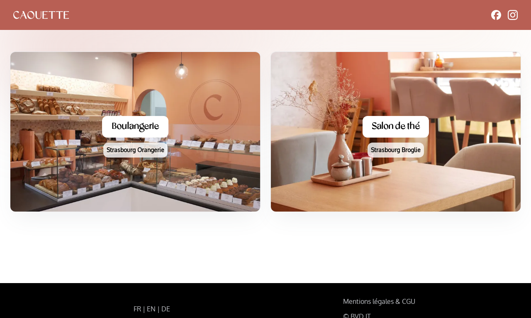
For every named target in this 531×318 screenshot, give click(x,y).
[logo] (41, 15)
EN (151, 309)
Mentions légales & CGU (379, 301)
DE (165, 309)
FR (137, 309)
